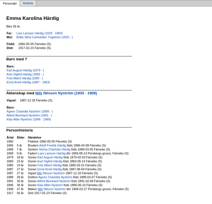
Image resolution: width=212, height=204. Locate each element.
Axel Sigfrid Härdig (49, 161)
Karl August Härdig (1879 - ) (25, 70)
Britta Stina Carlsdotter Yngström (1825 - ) (44, 37)
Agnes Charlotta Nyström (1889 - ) (29, 111)
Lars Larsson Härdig (51, 153)
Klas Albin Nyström (50, 185)
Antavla (28, 3)
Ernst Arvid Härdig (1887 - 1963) (28, 82)
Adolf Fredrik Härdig (52, 145)
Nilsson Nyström (51, 173)
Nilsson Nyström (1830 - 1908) (66, 93)
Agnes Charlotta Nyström (55, 177)
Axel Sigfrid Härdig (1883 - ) (25, 74)
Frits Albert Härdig (49, 165)
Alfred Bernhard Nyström (53, 181)
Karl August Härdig (50, 157)
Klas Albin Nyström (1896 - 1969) (29, 119)
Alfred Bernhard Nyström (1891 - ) (29, 115)
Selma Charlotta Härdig (54, 149)
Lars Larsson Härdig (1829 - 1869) (39, 33)
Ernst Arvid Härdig (49, 169)
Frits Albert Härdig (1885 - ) (25, 78)
